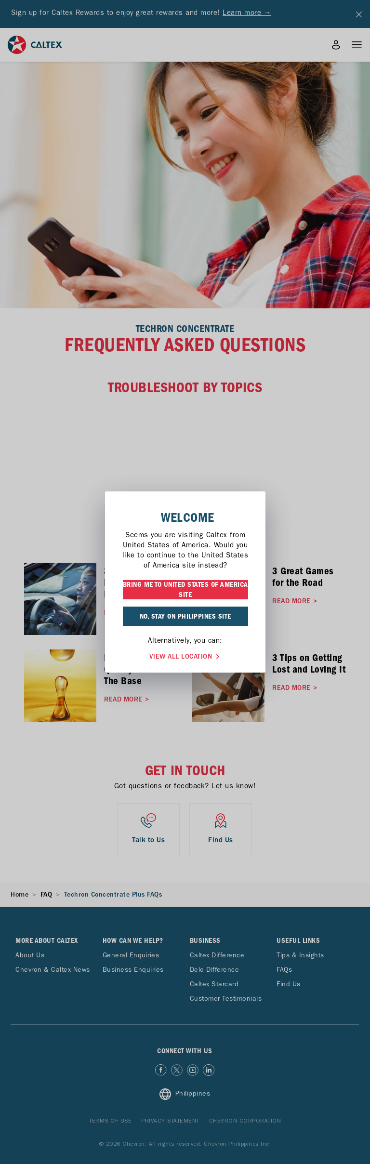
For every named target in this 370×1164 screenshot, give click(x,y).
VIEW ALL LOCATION (185, 655)
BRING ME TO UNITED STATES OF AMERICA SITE (185, 589)
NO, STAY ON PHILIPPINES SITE (185, 616)
